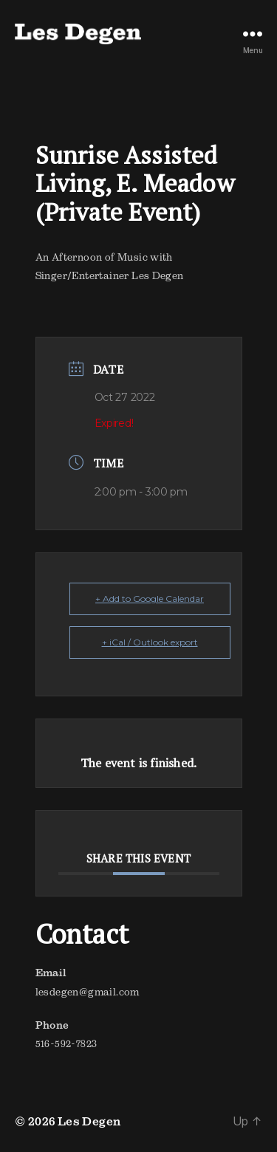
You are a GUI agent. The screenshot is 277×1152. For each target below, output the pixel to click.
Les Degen (89, 1121)
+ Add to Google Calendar (149, 598)
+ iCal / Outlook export (150, 642)
